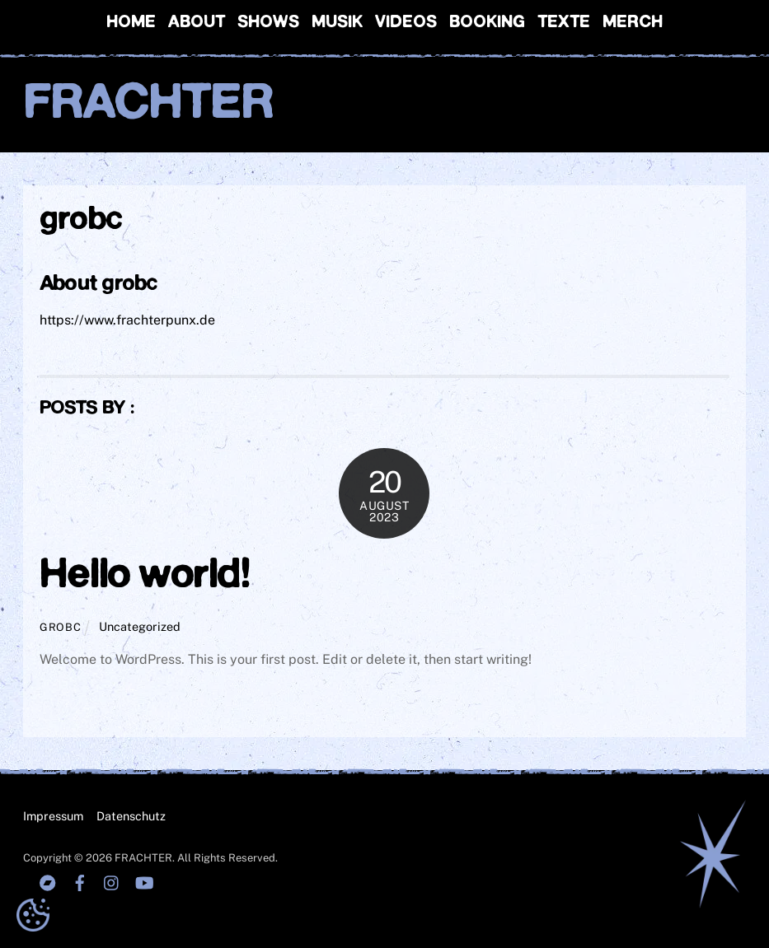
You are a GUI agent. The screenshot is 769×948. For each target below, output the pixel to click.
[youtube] (144, 881)
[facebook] (80, 881)
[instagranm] (112, 881)
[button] (33, 915)
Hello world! (145, 576)
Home (131, 22)
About (196, 22)
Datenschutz (131, 816)
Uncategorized (140, 626)
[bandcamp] (48, 881)
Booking (487, 22)
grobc (60, 627)
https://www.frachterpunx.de (127, 320)
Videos (406, 22)
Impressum (53, 816)
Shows (268, 22)
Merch (633, 22)
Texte (563, 22)
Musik (337, 22)
